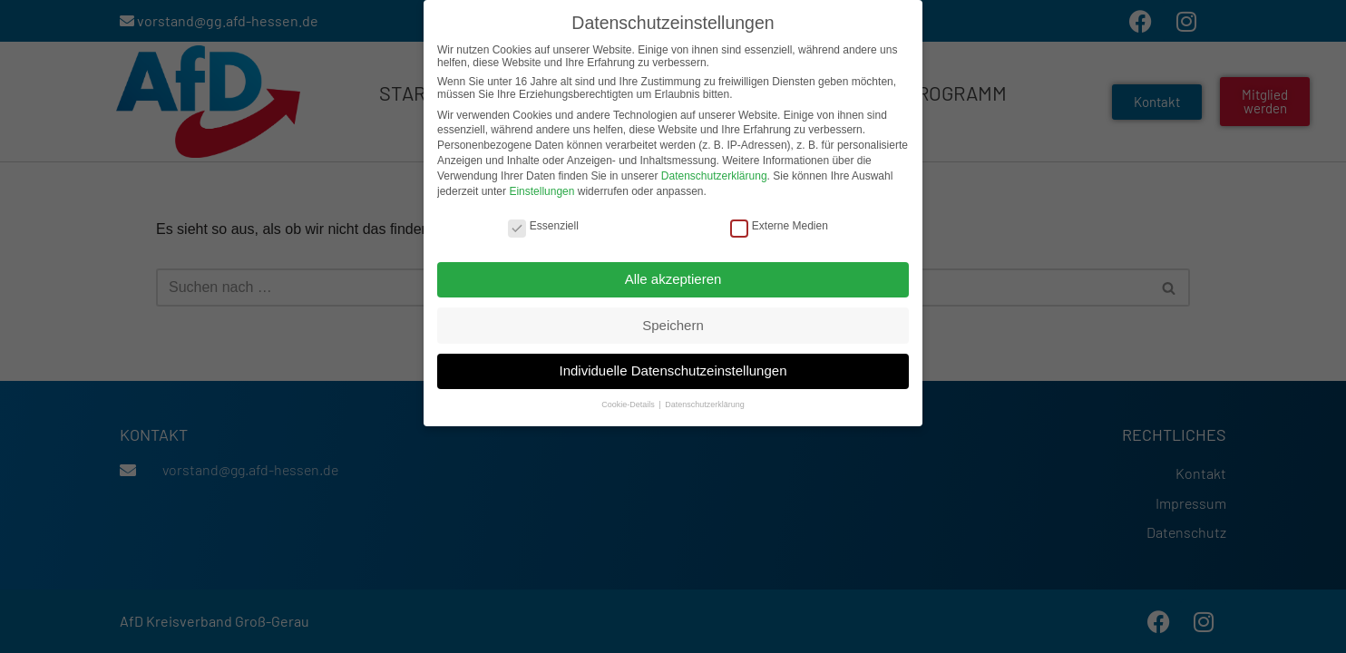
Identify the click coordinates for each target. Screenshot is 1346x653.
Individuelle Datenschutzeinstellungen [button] (672, 366)
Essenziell (543, 221)
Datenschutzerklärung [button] (705, 400)
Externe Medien (779, 221)
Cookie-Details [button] (629, 400)
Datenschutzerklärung (714, 171)
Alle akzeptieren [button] (673, 274)
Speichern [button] (673, 320)
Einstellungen (541, 186)
